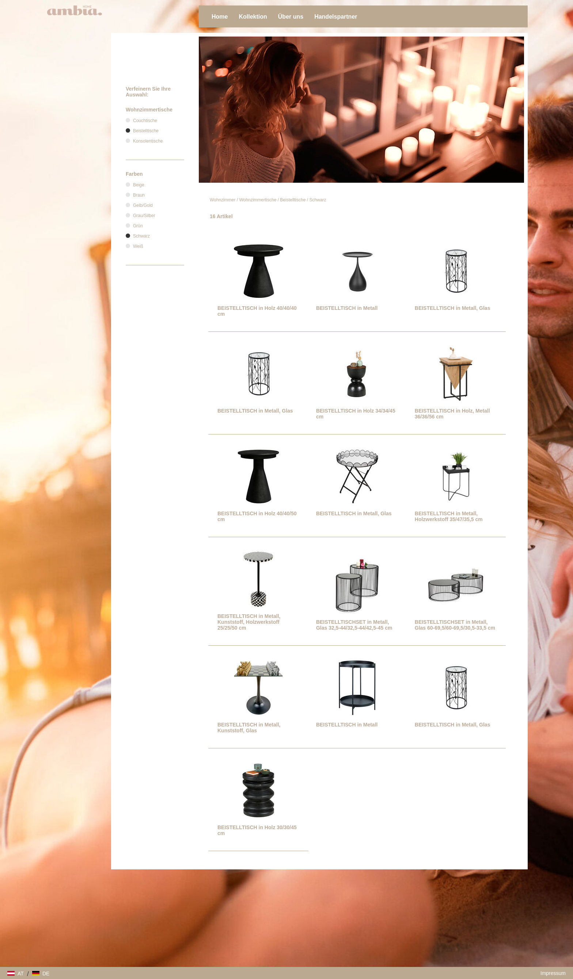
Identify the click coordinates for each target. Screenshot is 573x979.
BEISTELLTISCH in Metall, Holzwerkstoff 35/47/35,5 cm (449, 516)
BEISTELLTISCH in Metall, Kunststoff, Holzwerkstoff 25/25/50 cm (248, 622)
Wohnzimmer (222, 199)
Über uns (290, 17)
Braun (139, 195)
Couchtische (145, 120)
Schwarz (317, 199)
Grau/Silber (144, 215)
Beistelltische (293, 199)
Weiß (138, 246)
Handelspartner (335, 17)
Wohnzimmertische (258, 199)
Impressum (553, 973)
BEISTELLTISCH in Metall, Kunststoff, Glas (248, 727)
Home (220, 17)
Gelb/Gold (143, 205)
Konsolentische (148, 141)
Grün (138, 225)
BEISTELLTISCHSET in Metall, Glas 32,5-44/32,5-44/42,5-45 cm (354, 625)
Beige (138, 184)
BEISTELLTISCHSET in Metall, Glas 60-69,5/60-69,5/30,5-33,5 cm (455, 625)
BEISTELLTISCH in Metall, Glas (452, 308)
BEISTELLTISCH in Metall (347, 308)
